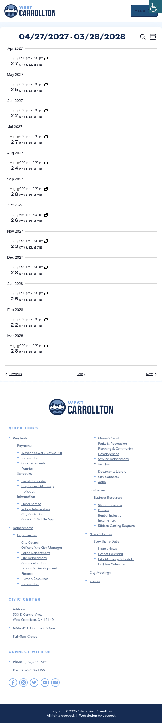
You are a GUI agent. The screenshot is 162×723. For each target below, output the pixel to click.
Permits (27, 468)
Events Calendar (33, 481)
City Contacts (31, 514)
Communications (34, 563)
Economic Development (39, 568)
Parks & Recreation (112, 443)
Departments (23, 528)
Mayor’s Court (108, 438)
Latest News (107, 548)
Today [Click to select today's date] (81, 374)
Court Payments (33, 463)
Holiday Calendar (111, 564)
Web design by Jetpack (97, 715)
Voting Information (35, 509)
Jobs (102, 482)
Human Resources (34, 578)
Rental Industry (110, 515)
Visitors (95, 581)
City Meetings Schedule (116, 559)
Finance (27, 573)
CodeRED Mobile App (37, 519)
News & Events (101, 534)
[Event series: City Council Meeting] (46, 58)
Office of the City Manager (41, 547)
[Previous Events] (13, 374)
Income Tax (30, 458)
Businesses (97, 490)
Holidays (28, 491)
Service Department (113, 459)
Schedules (24, 473)
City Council (30, 542)
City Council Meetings (37, 486)
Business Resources (108, 497)
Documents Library (112, 471)
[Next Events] (151, 374)
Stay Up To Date (106, 541)
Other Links (102, 464)
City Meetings (100, 572)
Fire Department (34, 558)
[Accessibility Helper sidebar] (155, 6)
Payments (24, 445)
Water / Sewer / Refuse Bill (41, 453)
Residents (20, 438)
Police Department (35, 553)
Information (26, 496)
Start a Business (110, 505)
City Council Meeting (30, 64)
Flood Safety (31, 504)
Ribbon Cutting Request (116, 525)
